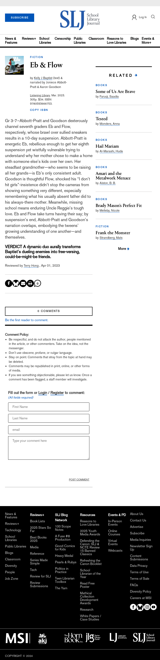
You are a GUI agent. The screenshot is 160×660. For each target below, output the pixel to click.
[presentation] (39, 470)
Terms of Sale (139, 578)
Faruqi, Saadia (109, 96)
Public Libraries (80, 41)
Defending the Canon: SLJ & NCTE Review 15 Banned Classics (90, 547)
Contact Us (138, 520)
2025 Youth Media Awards (90, 532)
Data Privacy (139, 565)
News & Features (11, 41)
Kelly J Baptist (43, 78)
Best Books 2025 (38, 539)
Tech (33, 570)
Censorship (63, 39)
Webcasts (115, 550)
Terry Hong (31, 265)
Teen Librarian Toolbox (64, 580)
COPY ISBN (39, 110)
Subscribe (137, 533)
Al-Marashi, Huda (111, 151)
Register (57, 392)
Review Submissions (39, 584)
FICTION (37, 57)
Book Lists (37, 521)
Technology (13, 530)
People (10, 572)
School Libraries (45, 41)
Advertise (136, 527)
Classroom (96, 39)
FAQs (134, 585)
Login (42, 392)
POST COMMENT (79, 479)
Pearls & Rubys (65, 562)
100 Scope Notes (63, 528)
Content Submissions (139, 557)
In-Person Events (115, 523)
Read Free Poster (87, 585)
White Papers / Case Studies (90, 617)
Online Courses (114, 532)
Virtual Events (113, 542)
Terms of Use (139, 572)
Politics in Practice (61, 570)
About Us (136, 514)
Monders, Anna (110, 123)
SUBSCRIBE (20, 17)
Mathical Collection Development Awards (89, 598)
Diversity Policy (140, 591)
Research (86, 609)
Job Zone (11, 578)
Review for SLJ (40, 576)
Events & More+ (148, 41)
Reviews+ (29, 39)
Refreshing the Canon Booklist (91, 562)
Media (34, 547)
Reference (37, 553)
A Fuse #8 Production (62, 538)
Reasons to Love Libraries (116, 41)
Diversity (11, 565)
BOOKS (101, 85)
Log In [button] (139, 17)
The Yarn (61, 588)
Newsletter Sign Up (141, 548)
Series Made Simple (39, 561)
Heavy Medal (64, 555)
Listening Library (40, 95)
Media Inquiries (140, 539)
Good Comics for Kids (65, 547)
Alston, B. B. (108, 183)
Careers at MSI (140, 598)
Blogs (134, 39)
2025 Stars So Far (40, 529)
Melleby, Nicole (110, 210)
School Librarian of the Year (90, 574)
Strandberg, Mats (111, 237)
